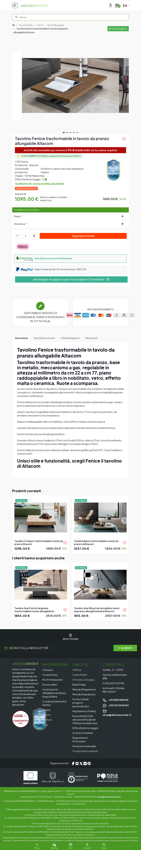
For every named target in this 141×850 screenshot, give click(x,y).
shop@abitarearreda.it (109, 796)
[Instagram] (77, 763)
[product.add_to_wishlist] (124, 139)
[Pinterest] (89, 763)
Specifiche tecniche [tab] (44, 337)
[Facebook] (73, 763)
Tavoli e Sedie (26, 25)
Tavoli (40, 25)
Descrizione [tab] (21, 337)
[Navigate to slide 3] (70, 133)
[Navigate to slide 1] (63, 133)
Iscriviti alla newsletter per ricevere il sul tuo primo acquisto (70, 150)
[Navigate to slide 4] (74, 133)
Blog (45, 724)
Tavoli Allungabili (55, 25)
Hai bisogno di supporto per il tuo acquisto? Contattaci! (71, 279)
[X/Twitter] (81, 763)
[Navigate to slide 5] (77, 133)
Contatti (47, 719)
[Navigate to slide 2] (67, 133)
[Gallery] (70, 85)
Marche (46, 714)
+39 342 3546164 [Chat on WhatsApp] (116, 705)
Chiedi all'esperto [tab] (70, 337)
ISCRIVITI (125, 648)
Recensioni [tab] (92, 337)
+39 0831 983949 (115, 699)
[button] (70, 258)
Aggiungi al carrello (83, 235)
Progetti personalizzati (85, 751)
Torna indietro (118, 28)
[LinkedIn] (85, 763)
